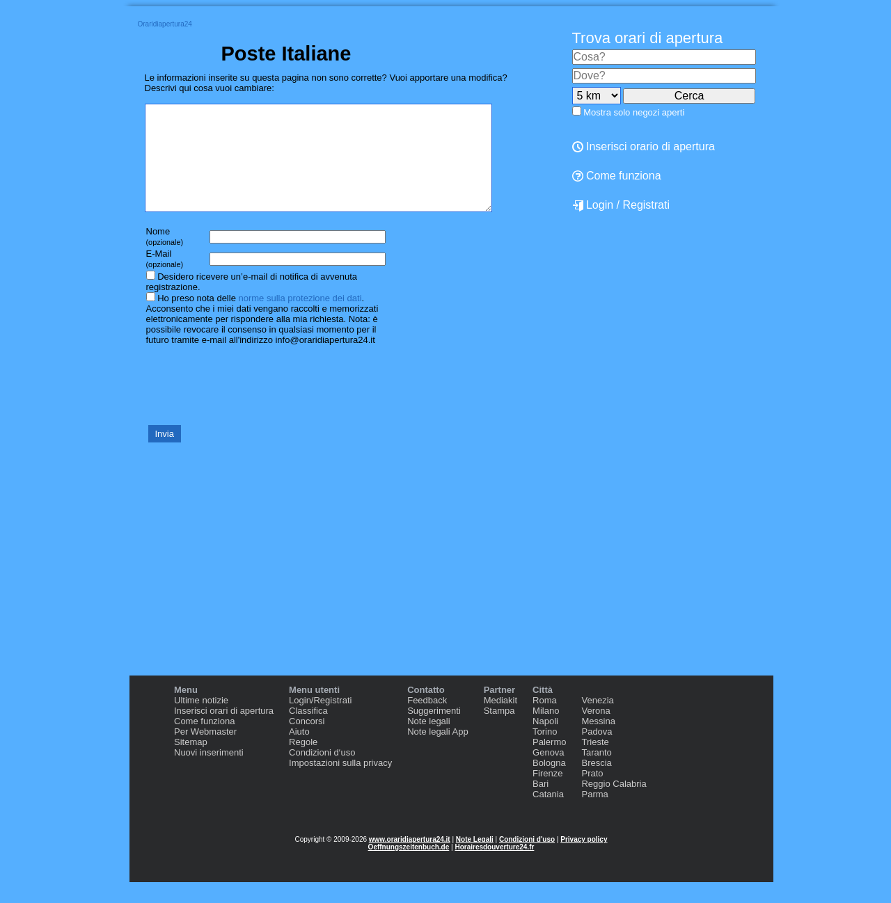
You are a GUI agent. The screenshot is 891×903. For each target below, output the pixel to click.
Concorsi (306, 742)
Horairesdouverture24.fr (494, 868)
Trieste (594, 763)
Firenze (547, 794)
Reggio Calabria (613, 804)
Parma (594, 815)
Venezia (597, 721)
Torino (545, 752)
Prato (592, 794)
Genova (549, 773)
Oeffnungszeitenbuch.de (409, 868)
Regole (303, 763)
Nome (165, 257)
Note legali (428, 742)
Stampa (499, 731)
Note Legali (475, 860)
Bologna (549, 783)
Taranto (596, 773)
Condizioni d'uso (527, 860)
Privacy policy (583, 860)
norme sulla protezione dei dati (299, 319)
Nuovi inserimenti (209, 773)
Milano (546, 731)
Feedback (427, 721)
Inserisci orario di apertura (643, 146)
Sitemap (190, 763)
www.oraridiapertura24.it (409, 860)
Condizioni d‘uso (322, 773)
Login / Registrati (621, 205)
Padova (596, 752)
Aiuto (299, 752)
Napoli (545, 742)
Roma (545, 721)
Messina (598, 742)
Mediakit (500, 721)
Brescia (596, 783)
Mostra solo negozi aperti (633, 112)
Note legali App (437, 752)
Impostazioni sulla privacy (340, 783)
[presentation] (250, 405)
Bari (541, 804)
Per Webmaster (205, 752)
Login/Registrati (320, 721)
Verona (595, 731)
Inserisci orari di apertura (224, 731)
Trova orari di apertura (647, 38)
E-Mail (165, 279)
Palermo (549, 763)
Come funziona (616, 176)
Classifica (308, 731)
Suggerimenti (434, 731)
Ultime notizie (201, 721)
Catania (548, 815)
